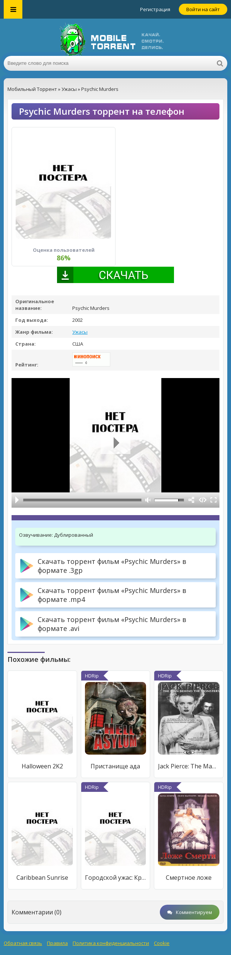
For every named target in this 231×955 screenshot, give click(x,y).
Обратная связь (23, 943)
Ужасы (80, 332)
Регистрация (155, 9)
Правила (57, 943)
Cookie (162, 943)
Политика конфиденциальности (111, 943)
